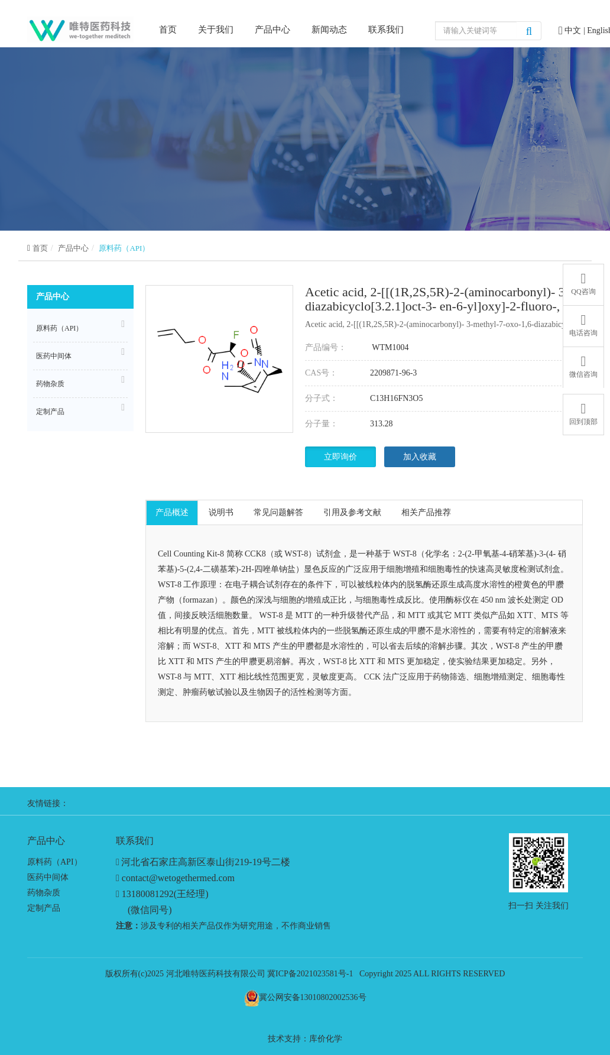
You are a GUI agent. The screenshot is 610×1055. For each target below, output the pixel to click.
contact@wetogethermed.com (178, 878)
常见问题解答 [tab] (278, 512)
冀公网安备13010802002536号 (312, 997)
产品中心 (272, 29)
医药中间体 (80, 354)
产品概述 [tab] (172, 512)
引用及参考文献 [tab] (352, 512)
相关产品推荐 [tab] (426, 512)
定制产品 (80, 410)
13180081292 (148, 894)
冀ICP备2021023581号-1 (310, 973)
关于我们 (215, 29)
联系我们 (386, 29)
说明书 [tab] (221, 512)
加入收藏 (419, 456)
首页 (168, 28)
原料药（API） (124, 248)
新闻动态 (329, 29)
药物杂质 (80, 382)
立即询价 (340, 456)
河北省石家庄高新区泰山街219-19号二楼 (205, 862)
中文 (573, 30)
